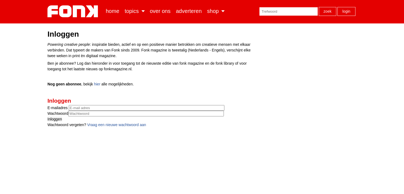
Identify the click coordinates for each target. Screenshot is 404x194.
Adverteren (189, 11)
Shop (213, 11)
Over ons (160, 11)
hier (97, 84)
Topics (132, 11)
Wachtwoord (57, 113)
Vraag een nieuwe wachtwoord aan (116, 125)
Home (112, 11)
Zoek (328, 11)
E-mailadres (58, 108)
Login (346, 11)
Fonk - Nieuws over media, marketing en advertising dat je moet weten (73, 11)
